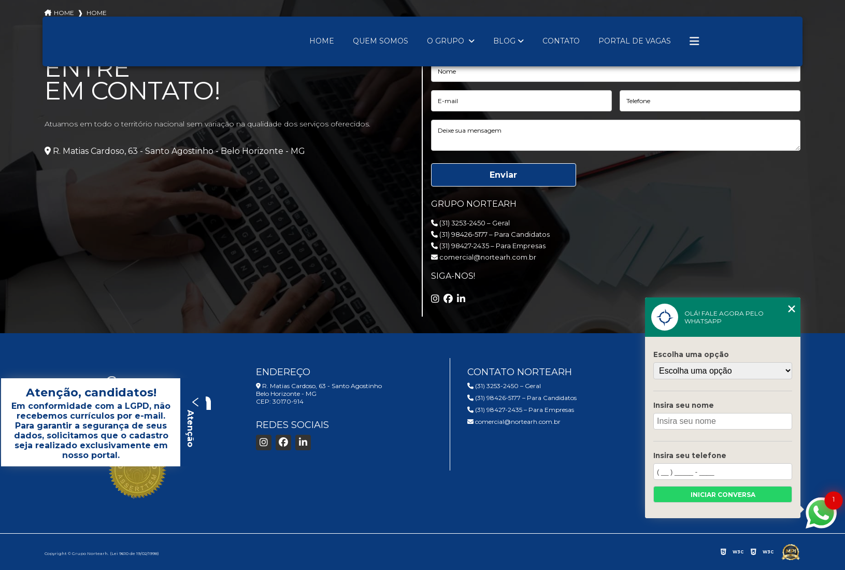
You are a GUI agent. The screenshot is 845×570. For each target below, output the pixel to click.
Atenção (192, 422)
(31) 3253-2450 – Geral (470, 223)
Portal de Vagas (634, 41)
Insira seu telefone (689, 455)
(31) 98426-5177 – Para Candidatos (490, 234)
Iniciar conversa (723, 494)
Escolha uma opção (691, 354)
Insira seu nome (683, 405)
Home (321, 41)
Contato (561, 41)
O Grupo (446, 41)
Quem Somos (380, 41)
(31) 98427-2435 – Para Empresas (488, 245)
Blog (504, 41)
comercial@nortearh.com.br (483, 257)
